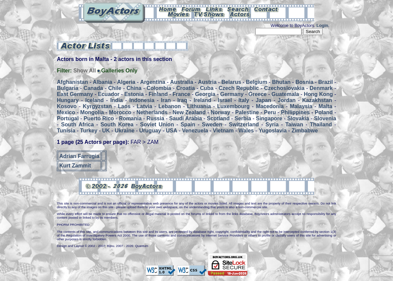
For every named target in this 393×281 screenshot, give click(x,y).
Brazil (325, 82)
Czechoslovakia (284, 88)
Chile (114, 88)
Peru (270, 112)
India (116, 100)
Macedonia (270, 106)
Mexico (66, 112)
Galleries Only (119, 70)
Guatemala (285, 94)
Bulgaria (67, 88)
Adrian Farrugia (79, 156)
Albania (102, 82)
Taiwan (294, 124)
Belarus (231, 82)
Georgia (205, 94)
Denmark (321, 88)
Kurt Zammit (75, 165)
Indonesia (141, 100)
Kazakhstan (317, 100)
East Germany (75, 94)
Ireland (202, 100)
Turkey (88, 130)
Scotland (218, 118)
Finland (158, 94)
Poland (324, 112)
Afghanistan (72, 82)
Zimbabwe (304, 130)
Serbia (243, 118)
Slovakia (298, 118)
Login (322, 25)
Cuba (206, 88)
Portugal (68, 118)
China (134, 88)
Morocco (120, 112)
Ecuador (108, 94)
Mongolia (92, 112)
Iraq (182, 100)
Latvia (144, 106)
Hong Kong (318, 94)
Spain (188, 124)
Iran (166, 100)
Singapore (269, 118)
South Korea (117, 124)
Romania (130, 118)
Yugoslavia (273, 130)
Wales (246, 130)
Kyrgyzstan (97, 106)
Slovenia (325, 118)
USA (171, 130)
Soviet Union (157, 124)
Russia (155, 118)
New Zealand (189, 112)
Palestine (247, 112)
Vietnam (223, 130)
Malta (325, 106)
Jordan (286, 100)
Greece (257, 94)
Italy (243, 100)
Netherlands (151, 112)
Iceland (94, 100)
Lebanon (169, 106)
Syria (272, 124)
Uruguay (150, 130)
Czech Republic (239, 88)
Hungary (68, 100)
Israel (225, 100)
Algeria (126, 82)
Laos (124, 106)
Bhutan (281, 82)
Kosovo (67, 106)
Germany (231, 94)
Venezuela (195, 130)
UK (106, 130)
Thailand (321, 124)
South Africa (77, 124)
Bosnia (304, 82)
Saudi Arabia (185, 118)
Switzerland (244, 124)
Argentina (153, 82)
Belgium (256, 82)
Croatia (185, 88)
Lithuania (199, 106)
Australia (181, 82)
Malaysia (301, 106)
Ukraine (125, 130)
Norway (220, 112)
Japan (263, 100)
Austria (207, 82)
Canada (93, 88)
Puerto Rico (99, 118)
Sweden (212, 124)
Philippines (295, 112)
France (181, 94)
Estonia (134, 94)
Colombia (159, 88)
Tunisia (66, 130)
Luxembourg (233, 106)
